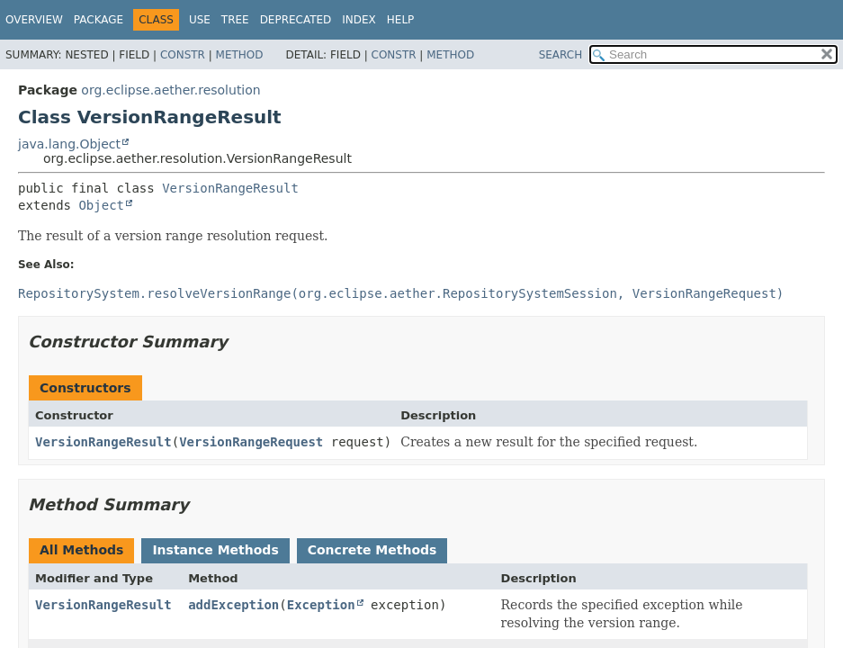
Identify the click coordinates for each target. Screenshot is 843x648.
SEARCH (561, 55)
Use (200, 20)
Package (98, 20)
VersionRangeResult (230, 188)
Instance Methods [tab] (215, 550)
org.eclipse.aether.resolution (170, 90)
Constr (182, 55)
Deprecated (296, 20)
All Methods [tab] (81, 550)
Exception (321, 605)
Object (101, 205)
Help (401, 20)
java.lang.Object (69, 144)
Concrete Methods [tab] (372, 550)
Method (240, 55)
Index (359, 20)
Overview (34, 20)
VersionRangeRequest (251, 442)
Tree (235, 20)
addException (233, 605)
